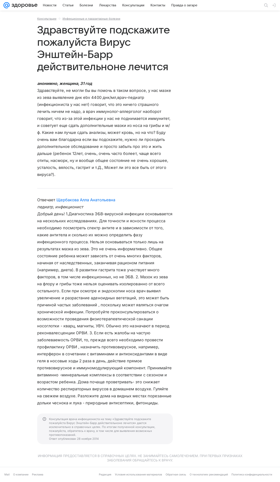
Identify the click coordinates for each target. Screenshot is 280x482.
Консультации (46, 18)
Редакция (105, 474)
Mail (7, 474)
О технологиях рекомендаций (209, 474)
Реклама (37, 474)
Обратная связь (176, 474)
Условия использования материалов (138, 474)
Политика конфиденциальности (251, 474)
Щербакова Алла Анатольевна (85, 200)
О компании (20, 474)
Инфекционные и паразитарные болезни (91, 18)
